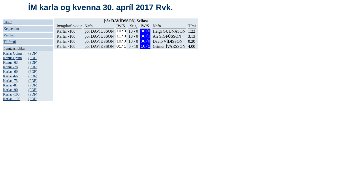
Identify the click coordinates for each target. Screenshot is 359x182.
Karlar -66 (10, 76)
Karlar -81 (10, 85)
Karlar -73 (10, 81)
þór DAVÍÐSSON (99, 31)
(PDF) (32, 53)
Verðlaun (10, 35)
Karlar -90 (10, 90)
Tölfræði (10, 42)
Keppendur (11, 29)
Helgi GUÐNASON (169, 31)
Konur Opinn (12, 58)
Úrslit (8, 22)
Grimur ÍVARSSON (169, 46)
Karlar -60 (10, 72)
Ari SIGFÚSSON (167, 36)
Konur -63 (10, 62)
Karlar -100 (11, 94)
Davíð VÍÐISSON (167, 41)
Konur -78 (10, 67)
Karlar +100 (11, 99)
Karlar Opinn (12, 53)
